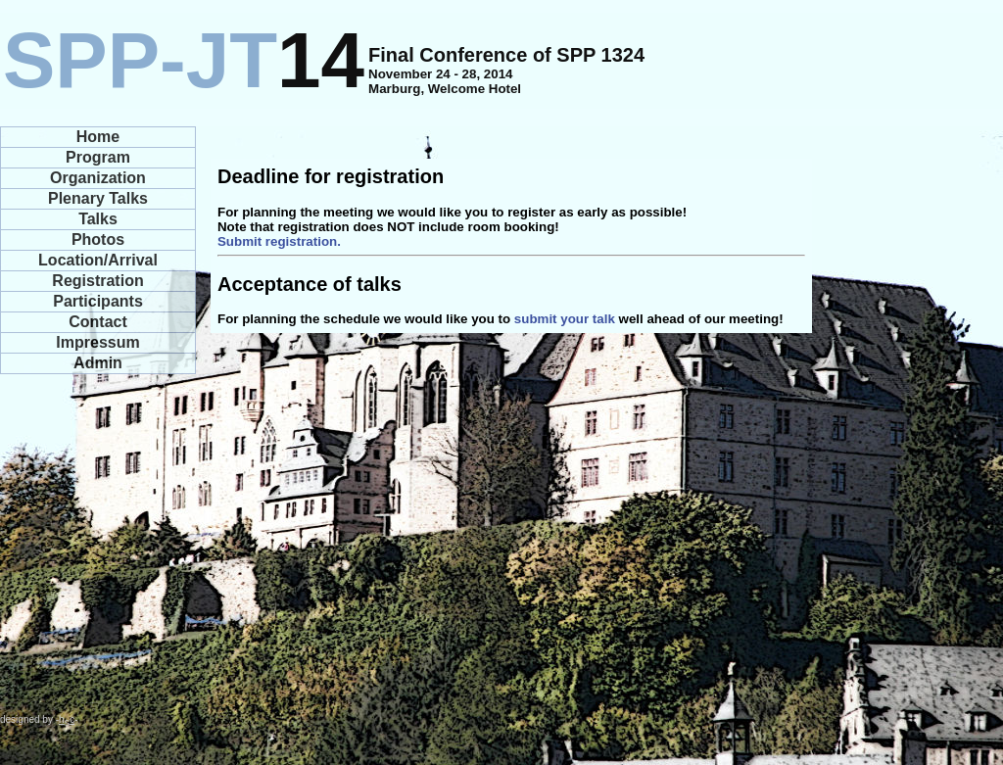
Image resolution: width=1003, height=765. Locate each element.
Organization (98, 177)
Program (98, 157)
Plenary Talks (98, 198)
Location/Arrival (98, 260)
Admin (97, 363)
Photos (98, 239)
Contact (98, 321)
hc (66, 719)
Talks (98, 219)
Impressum (97, 342)
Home (97, 136)
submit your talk (564, 318)
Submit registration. (279, 241)
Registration (97, 280)
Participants (98, 301)
